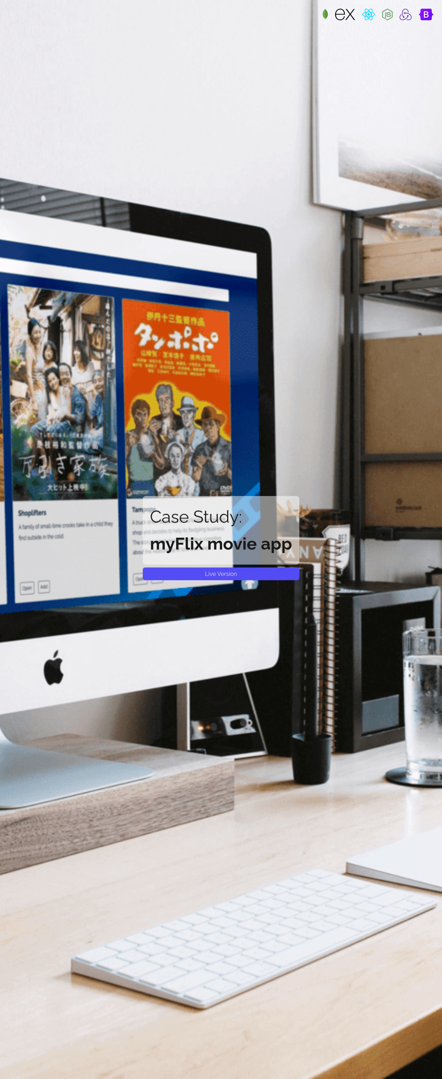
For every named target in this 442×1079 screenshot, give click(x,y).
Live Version (221, 573)
